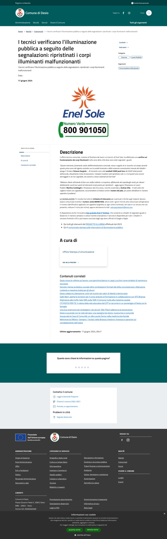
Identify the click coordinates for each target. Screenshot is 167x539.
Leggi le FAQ (54, 507)
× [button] (164, 514)
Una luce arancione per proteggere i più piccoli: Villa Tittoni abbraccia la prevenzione (96, 309)
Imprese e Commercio (58, 470)
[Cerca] (149, 13)
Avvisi (120, 466)
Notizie (121, 457)
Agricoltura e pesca (91, 482)
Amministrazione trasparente (95, 499)
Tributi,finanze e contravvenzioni (97, 466)
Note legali (88, 507)
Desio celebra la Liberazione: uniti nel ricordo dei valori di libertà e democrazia (93, 293)
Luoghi (121, 477)
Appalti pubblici (56, 474)
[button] (83, 535)
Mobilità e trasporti (57, 487)
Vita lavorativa (55, 466)
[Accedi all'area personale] (140, 3)
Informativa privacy (91, 503)
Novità (28, 31)
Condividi (124, 42)
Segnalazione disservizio (59, 503)
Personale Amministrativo (25, 478)
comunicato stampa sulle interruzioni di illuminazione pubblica (95, 227)
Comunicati (38, 31)
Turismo (53, 483)
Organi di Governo (22, 457)
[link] (121, 207)
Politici (18, 474)
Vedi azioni (124, 47)
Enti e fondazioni (22, 470)
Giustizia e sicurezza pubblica (95, 462)
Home (20, 31)
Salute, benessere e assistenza (96, 474)
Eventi (120, 482)
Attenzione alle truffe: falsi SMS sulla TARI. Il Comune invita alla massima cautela (95, 300)
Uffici (17, 466)
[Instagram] (128, 12)
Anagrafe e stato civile (58, 457)
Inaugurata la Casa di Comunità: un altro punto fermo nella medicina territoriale (94, 316)
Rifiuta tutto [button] (92, 530)
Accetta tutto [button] (74, 530)
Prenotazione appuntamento (61, 499)
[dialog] (83, 525)
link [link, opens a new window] (106, 525)
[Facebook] (122, 12)
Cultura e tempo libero (58, 462)
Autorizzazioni (89, 478)
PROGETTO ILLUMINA (95, 224)
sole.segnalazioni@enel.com (121, 207)
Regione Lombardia (22, 3)
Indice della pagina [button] (27, 148)
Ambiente (88, 470)
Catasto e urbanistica (58, 478)
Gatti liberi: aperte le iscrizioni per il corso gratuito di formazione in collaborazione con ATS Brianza (102, 296)
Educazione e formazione (94, 457)
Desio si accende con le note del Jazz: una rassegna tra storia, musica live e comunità (97, 313)
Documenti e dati (22, 483)
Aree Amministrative (23, 462)
